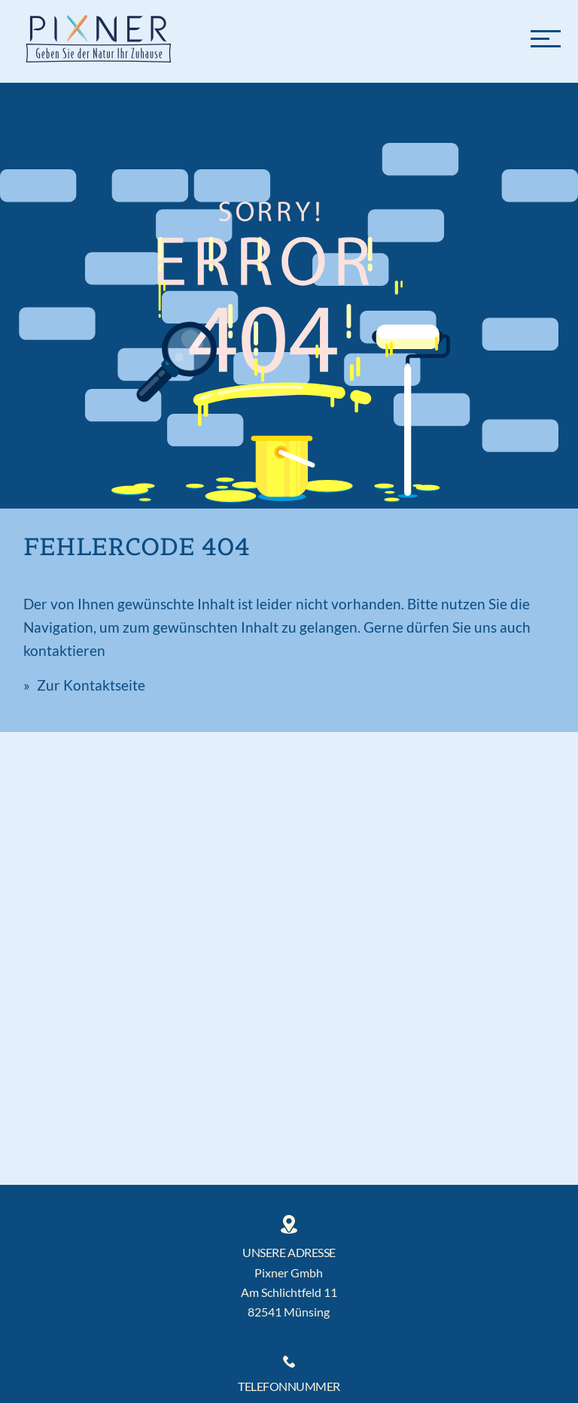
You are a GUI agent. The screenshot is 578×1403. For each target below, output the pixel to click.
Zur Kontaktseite (89, 685)
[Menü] (546, 37)
